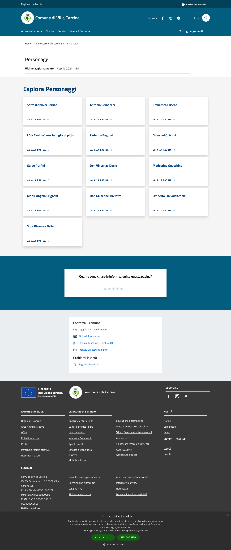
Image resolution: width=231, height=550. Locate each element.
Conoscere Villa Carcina (49, 43)
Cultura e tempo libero (81, 427)
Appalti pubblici (77, 444)
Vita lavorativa (77, 432)
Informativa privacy (126, 483)
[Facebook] (161, 18)
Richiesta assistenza (80, 494)
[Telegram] (177, 18)
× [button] (227, 515)
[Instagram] (169, 18)
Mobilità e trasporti (79, 460)
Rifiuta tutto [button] (128, 537)
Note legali (122, 488)
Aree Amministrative (32, 427)
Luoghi (167, 448)
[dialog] (115, 531)
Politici (25, 444)
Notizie (167, 421)
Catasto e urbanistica (80, 450)
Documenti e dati (30, 455)
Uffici (24, 432)
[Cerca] (206, 18)
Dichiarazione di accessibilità (131, 494)
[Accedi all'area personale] (193, 4)
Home (28, 43)
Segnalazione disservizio (82, 483)
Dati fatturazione (30, 508)
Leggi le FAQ (75, 488)
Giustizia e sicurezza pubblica (132, 426)
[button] (115, 544)
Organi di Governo (31, 421)
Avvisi (167, 432)
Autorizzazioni (124, 449)
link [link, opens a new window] (146, 530)
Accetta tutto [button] (103, 537)
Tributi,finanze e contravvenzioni (134, 432)
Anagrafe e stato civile (81, 421)
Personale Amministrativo (35, 450)
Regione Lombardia (31, 4)
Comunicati (170, 427)
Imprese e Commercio (80, 438)
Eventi (167, 454)
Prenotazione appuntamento (84, 477)
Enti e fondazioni (30, 438)
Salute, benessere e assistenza (133, 444)
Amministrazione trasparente (132, 477)
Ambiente (121, 438)
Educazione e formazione (129, 421)
